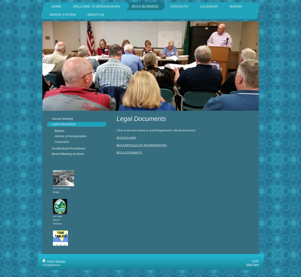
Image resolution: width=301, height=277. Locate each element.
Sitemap (60, 261)
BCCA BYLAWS (126, 137)
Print (48, 261)
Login (255, 260)
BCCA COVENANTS (129, 152)
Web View (252, 264)
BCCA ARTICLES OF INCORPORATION (141, 145)
